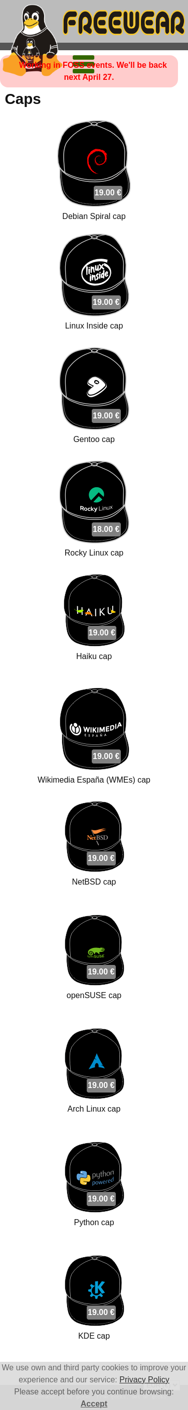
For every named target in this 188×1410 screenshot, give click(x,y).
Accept (94, 1403)
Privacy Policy (144, 1379)
